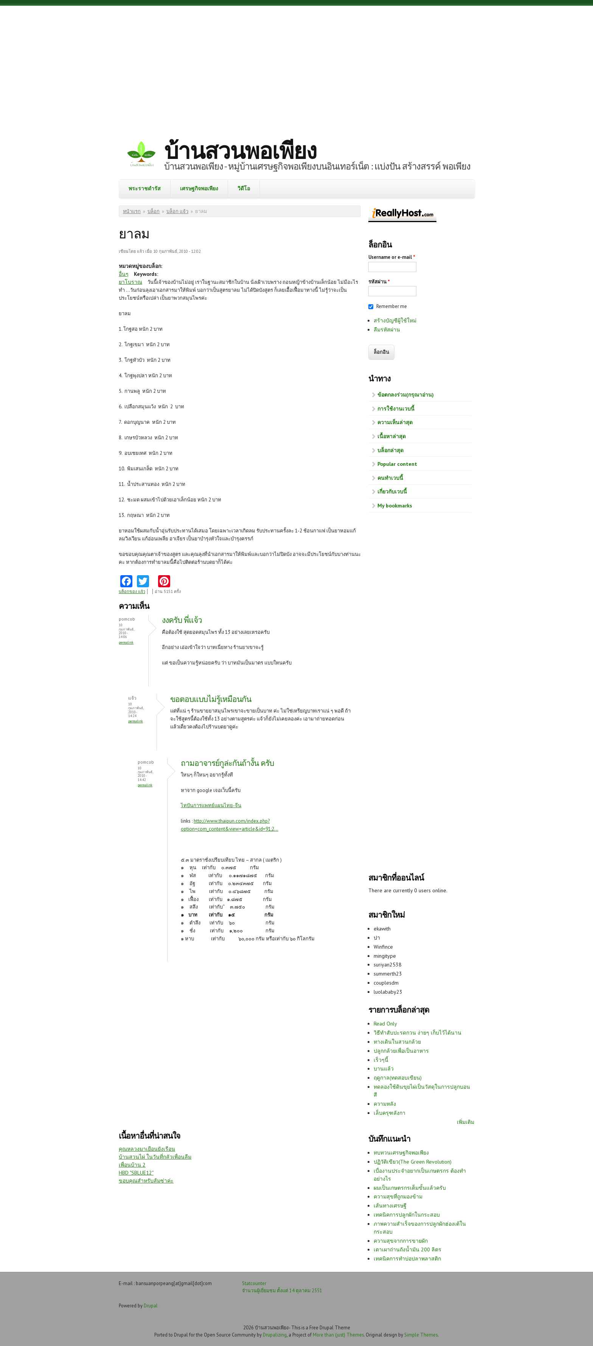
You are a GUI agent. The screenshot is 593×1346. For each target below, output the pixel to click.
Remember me (391, 306)
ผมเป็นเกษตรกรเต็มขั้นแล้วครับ (410, 1187)
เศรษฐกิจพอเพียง (199, 188)
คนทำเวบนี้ (390, 478)
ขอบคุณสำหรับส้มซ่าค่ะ (146, 1180)
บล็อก (153, 211)
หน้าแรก (132, 211)
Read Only (385, 1023)
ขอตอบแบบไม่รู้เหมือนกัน (210, 699)
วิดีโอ (244, 188)
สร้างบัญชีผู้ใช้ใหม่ (395, 320)
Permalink (126, 642)
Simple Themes (421, 1335)
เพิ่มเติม (465, 1122)
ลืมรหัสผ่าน (387, 329)
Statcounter (254, 1283)
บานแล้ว (384, 1068)
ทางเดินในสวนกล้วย (397, 1041)
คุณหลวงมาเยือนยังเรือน (147, 1148)
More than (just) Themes (338, 1335)
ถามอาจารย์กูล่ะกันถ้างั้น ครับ (227, 763)
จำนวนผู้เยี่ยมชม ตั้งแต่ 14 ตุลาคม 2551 (282, 1290)
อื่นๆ (124, 274)
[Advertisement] (296, 66)
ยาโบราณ (130, 282)
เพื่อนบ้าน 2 (132, 1164)
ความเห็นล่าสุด (395, 422)
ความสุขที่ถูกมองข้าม (398, 1196)
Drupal (151, 1305)
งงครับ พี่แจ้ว (182, 620)
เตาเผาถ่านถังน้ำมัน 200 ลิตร (407, 1249)
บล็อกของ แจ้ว (132, 591)
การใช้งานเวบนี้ (395, 408)
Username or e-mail (391, 257)
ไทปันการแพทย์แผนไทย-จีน (211, 805)
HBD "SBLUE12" (136, 1172)
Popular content (397, 464)
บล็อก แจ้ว (177, 211)
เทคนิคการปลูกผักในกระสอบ (407, 1214)
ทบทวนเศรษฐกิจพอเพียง (401, 1152)
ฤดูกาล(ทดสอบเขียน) (398, 1077)
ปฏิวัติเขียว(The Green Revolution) (413, 1161)
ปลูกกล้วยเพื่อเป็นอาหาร (401, 1050)
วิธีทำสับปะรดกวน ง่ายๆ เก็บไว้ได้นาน (417, 1032)
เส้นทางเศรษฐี (390, 1205)
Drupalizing (275, 1335)
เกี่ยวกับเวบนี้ (392, 491)
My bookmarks (394, 505)
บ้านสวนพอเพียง (240, 150)
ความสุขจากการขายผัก (401, 1240)
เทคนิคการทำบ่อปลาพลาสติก (407, 1258)
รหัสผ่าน (379, 282)
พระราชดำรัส (145, 188)
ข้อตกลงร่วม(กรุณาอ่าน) (405, 394)
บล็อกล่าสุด (390, 450)
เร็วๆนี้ (381, 1060)
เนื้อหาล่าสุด (391, 436)
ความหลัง (385, 1103)
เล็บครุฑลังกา (389, 1112)
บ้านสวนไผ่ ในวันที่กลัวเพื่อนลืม (155, 1156)
